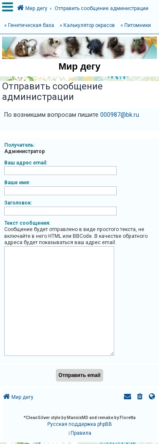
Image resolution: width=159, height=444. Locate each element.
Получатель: (19, 145)
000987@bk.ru (119, 114)
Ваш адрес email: (25, 163)
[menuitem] (140, 394)
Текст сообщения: (27, 223)
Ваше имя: (17, 183)
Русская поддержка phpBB (79, 421)
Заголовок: (18, 203)
